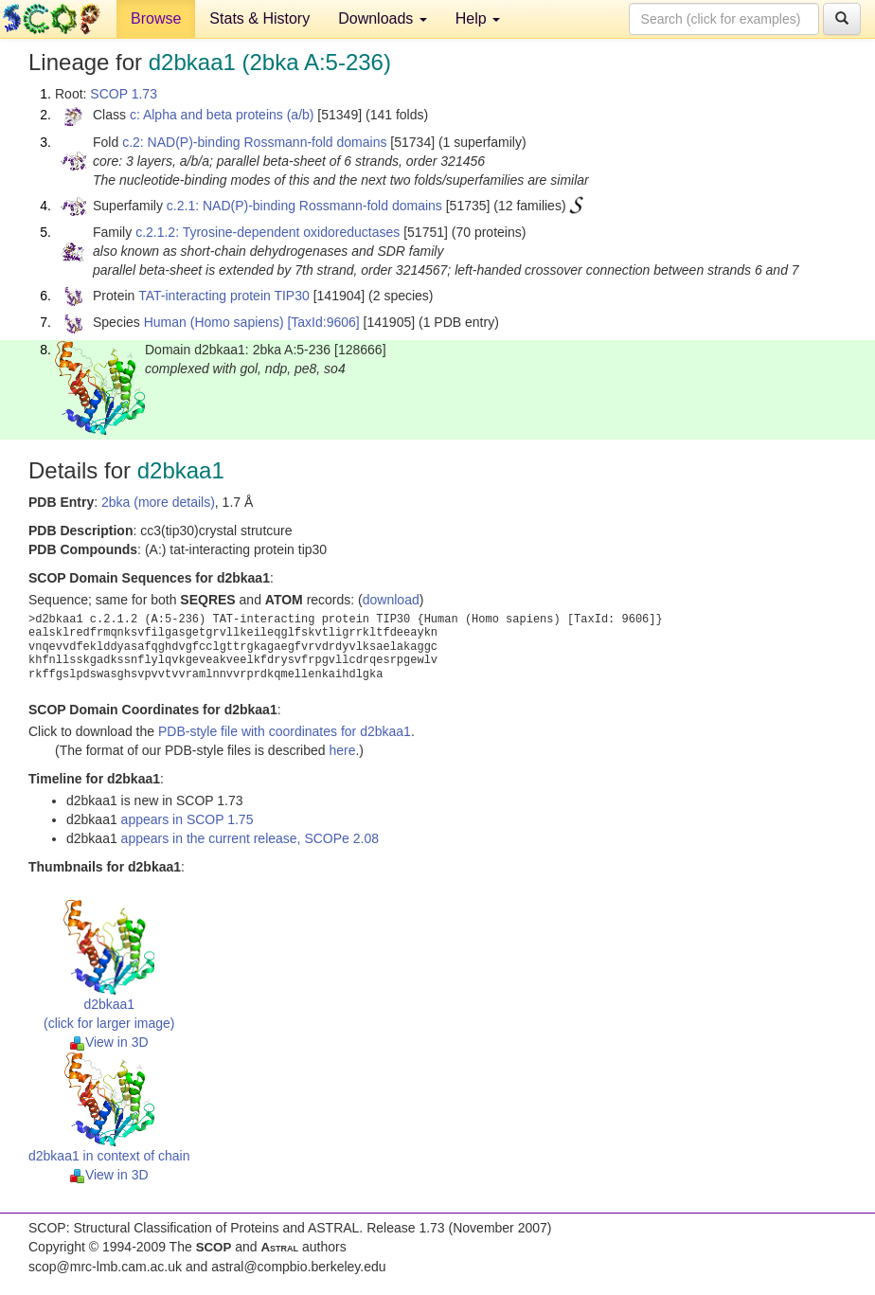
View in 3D (109, 1042)
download (391, 599)
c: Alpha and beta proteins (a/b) (222, 114)
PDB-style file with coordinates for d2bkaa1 (284, 731)
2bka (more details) (158, 502)
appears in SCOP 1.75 (187, 819)
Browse (156, 18)
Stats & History (259, 18)
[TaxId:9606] (323, 322)
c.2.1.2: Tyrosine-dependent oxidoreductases (267, 232)
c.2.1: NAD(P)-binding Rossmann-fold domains (304, 205)
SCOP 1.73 (123, 93)
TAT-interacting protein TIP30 (224, 295)
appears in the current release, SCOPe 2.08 (250, 838)
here (342, 750)
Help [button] (477, 18)
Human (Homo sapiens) (214, 322)
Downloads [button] (382, 18)
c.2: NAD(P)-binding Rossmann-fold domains (254, 142)
